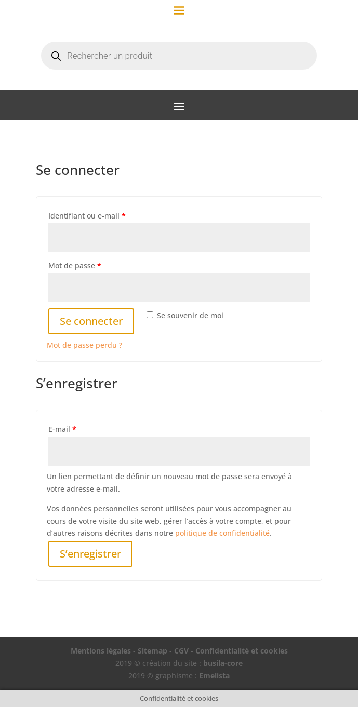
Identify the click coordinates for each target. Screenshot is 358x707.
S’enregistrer (90, 554)
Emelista (214, 676)
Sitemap (152, 651)
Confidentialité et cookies (241, 651)
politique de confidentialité (222, 533)
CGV (181, 651)
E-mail (62, 429)
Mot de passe (74, 265)
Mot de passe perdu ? (84, 345)
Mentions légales (101, 651)
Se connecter (91, 321)
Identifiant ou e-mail (87, 216)
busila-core (223, 663)
